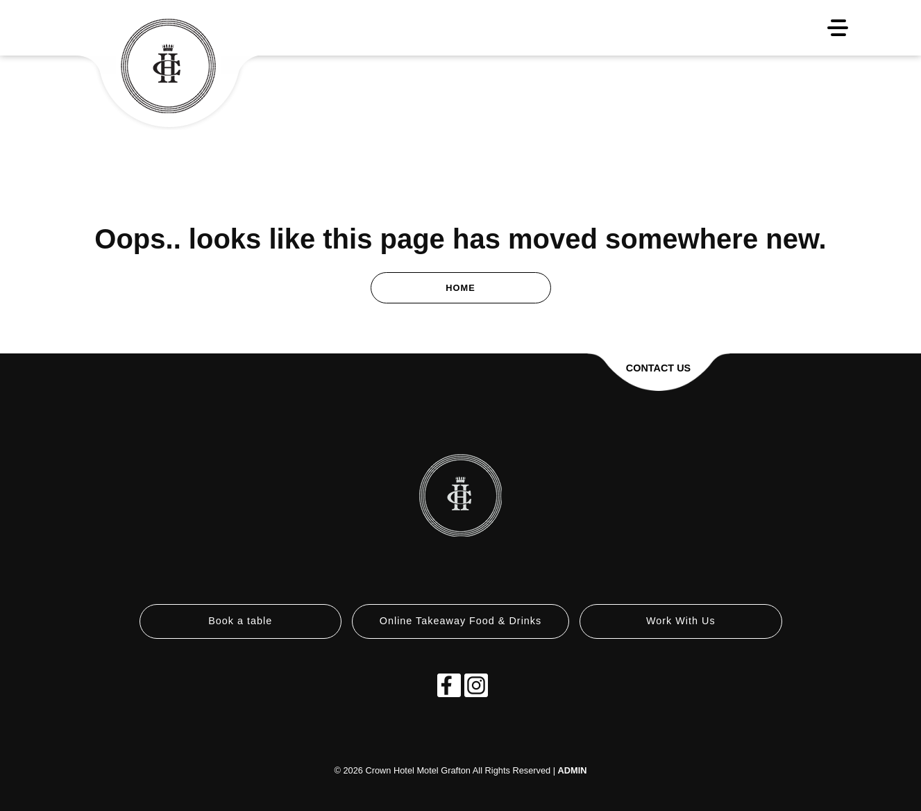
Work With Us (681, 620)
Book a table (240, 620)
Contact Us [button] (658, 368)
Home (460, 288)
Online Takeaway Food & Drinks (461, 620)
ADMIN (572, 770)
